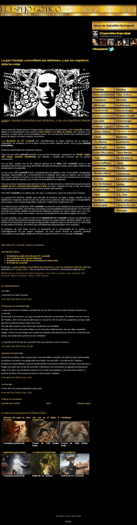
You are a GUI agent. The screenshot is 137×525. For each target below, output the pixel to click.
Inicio (48, 403)
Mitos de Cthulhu (19, 276)
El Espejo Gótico (20, 269)
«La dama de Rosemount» (44, 452)
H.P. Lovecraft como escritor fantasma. (24, 258)
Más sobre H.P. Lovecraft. (13, 245)
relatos (31, 276)
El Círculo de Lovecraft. (17, 263)
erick (3, 291)
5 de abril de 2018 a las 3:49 (16, 377)
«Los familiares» (68, 452)
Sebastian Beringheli (10, 353)
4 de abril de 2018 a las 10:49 (17, 346)
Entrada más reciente (10, 403)
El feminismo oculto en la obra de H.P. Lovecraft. (28, 256)
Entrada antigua (84, 403)
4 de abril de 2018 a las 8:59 (16, 299)
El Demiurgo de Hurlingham (13, 306)
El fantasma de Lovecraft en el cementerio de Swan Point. (32, 260)
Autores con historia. (35, 245)
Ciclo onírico (51, 273)
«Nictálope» (66, 417)
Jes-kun (4, 384)
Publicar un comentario (11, 399)
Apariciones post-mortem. (14, 452)
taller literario (42, 276)
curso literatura (73, 273)
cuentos (61, 273)
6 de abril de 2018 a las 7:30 (16, 392)
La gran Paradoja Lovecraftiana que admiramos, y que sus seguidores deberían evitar (45, 62)
